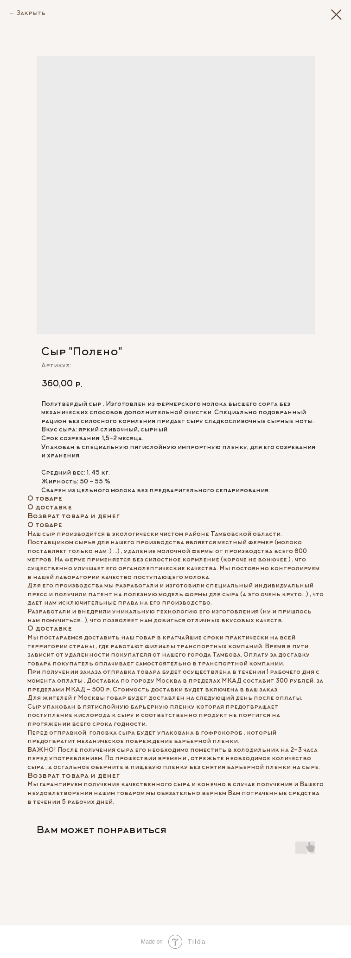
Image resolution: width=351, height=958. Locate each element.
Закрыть (30, 13)
